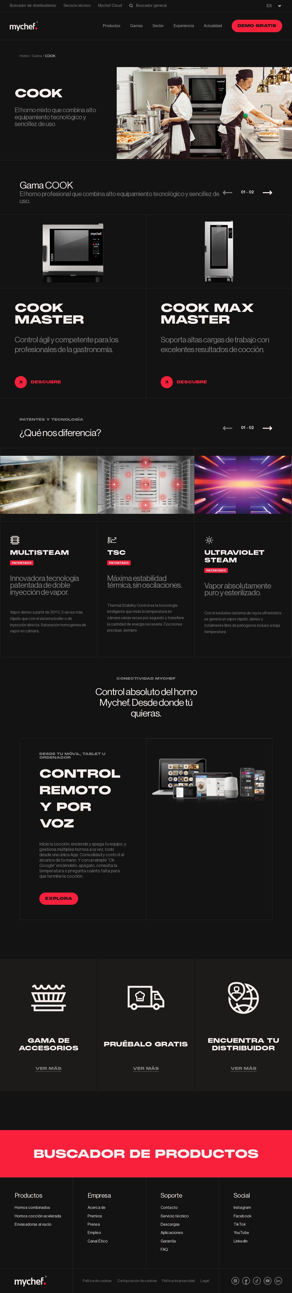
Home (24, 56)
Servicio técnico (77, 5)
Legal (204, 1281)
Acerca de (96, 1208)
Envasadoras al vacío (33, 1224)
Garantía (168, 1241)
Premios (95, 1216)
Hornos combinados (32, 1208)
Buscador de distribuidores (33, 5)
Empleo (94, 1233)
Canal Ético (98, 1241)
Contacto (169, 1208)
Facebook (242, 1216)
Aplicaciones (172, 1233)
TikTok (240, 1224)
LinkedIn (241, 1241)
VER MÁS (48, 1068)
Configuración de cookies (137, 1281)
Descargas (170, 1224)
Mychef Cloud (110, 5)
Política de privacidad (178, 1281)
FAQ (164, 1250)
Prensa (94, 1224)
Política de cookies (97, 1281)
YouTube (241, 1233)
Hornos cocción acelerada (38, 1216)
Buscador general (151, 5)
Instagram (242, 1208)
